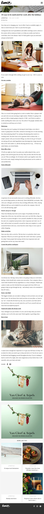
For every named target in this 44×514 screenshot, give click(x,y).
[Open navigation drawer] (41, 3)
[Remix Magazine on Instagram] (37, 506)
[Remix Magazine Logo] (6, 3)
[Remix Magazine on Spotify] (40, 506)
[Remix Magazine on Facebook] (34, 506)
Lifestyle (4, 18)
